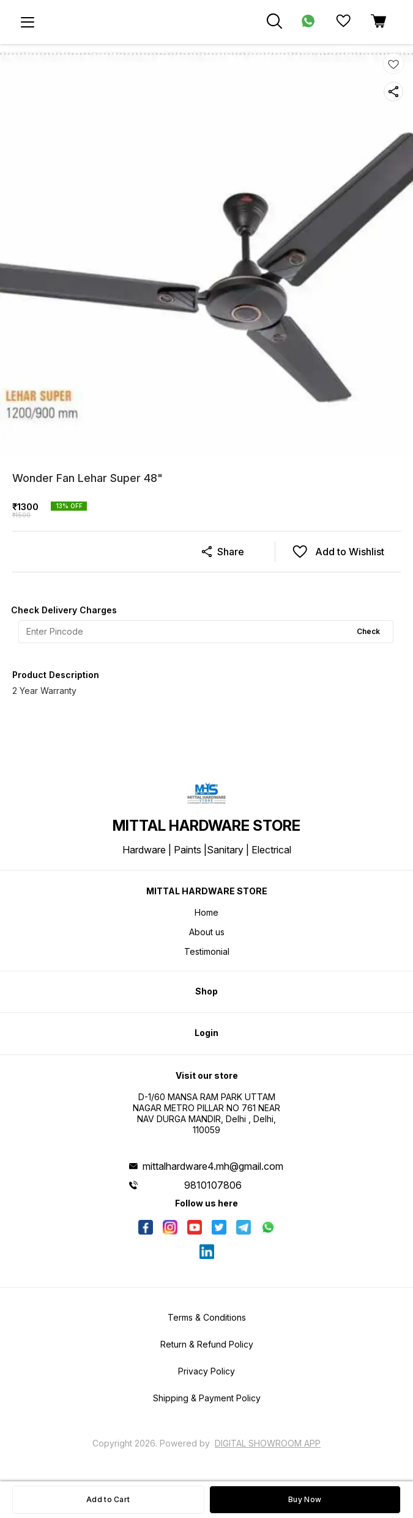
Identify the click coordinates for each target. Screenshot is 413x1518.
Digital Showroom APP (268, 1443)
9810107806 (213, 1185)
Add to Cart (108, 1499)
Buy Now (304, 1499)
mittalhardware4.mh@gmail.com (213, 1166)
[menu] (27, 22)
